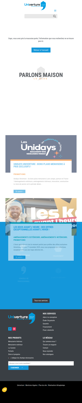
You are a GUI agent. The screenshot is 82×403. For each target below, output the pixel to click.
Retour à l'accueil (41, 50)
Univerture (20, 385)
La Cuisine (11, 348)
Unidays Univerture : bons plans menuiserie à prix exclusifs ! (39, 222)
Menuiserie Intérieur (15, 341)
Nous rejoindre (48, 351)
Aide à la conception (50, 317)
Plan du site (43, 385)
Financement (47, 327)
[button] (4, 389)
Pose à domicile (48, 330)
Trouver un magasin (49, 345)
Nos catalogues (48, 354)
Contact (45, 348)
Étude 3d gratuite (49, 320)
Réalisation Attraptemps (56, 385)
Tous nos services (41, 300)
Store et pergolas (14, 354)
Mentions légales (31, 385)
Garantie (46, 324)
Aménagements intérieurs (54, 295)
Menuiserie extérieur (15, 345)
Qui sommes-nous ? (49, 341)
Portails (11, 351)
